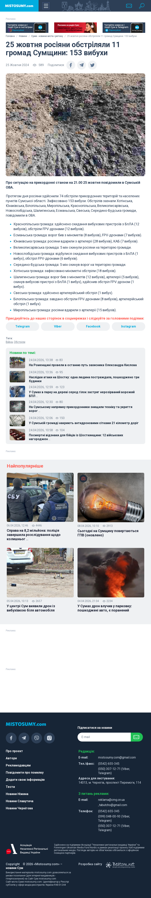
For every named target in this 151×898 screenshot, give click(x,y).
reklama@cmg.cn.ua (111, 800)
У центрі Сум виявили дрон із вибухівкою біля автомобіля (31, 608)
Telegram (22, 326)
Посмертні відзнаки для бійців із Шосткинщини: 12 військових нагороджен (76, 437)
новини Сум (14, 868)
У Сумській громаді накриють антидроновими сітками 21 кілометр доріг (84, 423)
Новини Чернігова (19, 808)
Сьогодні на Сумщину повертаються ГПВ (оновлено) (108, 533)
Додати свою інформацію (25, 779)
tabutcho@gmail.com (113, 805)
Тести (10, 787)
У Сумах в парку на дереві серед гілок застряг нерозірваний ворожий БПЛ (82, 394)
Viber (58, 326)
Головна (10, 36)
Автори (11, 758)
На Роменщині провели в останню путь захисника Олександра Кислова (83, 365)
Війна (9, 342)
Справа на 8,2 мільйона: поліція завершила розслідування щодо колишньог (34, 534)
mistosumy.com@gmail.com (117, 757)
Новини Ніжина (17, 794)
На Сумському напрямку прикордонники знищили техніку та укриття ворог (80, 409)
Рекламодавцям (18, 765)
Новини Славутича (19, 801)
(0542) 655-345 (108, 763)
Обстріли (19, 342)
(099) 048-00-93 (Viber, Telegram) (114, 818)
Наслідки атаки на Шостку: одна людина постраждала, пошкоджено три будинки (84, 379)
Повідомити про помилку (25, 772)
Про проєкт (14, 751)
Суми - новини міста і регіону (47, 36)
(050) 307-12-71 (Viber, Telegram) (114, 771)
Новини (23, 36)
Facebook (93, 326)
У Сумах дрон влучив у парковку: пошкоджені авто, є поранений (105, 608)
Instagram (128, 326)
